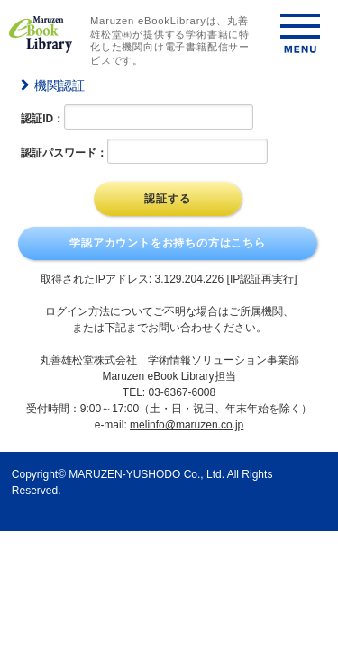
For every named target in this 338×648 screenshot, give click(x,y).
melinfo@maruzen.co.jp (186, 424)
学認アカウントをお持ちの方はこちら (167, 243)
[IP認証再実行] (262, 279)
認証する (167, 199)
